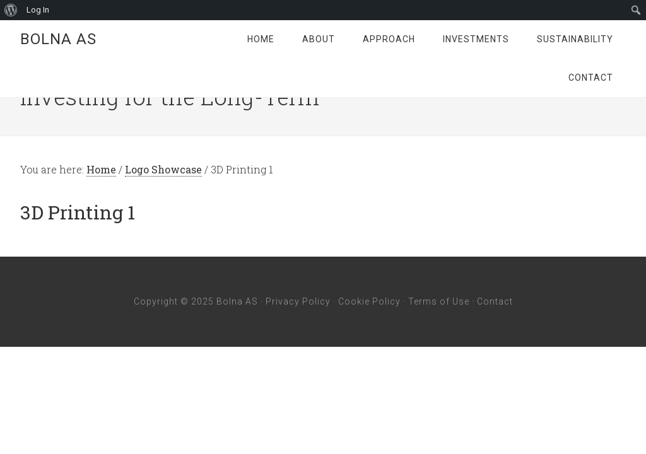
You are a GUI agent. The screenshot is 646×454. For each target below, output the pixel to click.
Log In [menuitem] (37, 10)
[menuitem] (11, 10)
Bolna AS (58, 39)
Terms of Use (438, 301)
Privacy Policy (298, 301)
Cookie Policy (369, 301)
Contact (495, 301)
